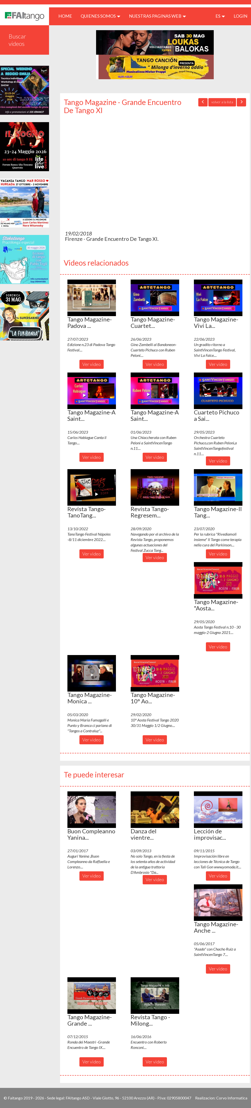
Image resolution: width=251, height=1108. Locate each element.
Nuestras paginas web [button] (157, 16)
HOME (67, 16)
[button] (91, 298)
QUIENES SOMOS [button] (100, 16)
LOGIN (240, 16)
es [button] (220, 16)
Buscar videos (17, 40)
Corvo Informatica (231, 1097)
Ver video (91, 364)
